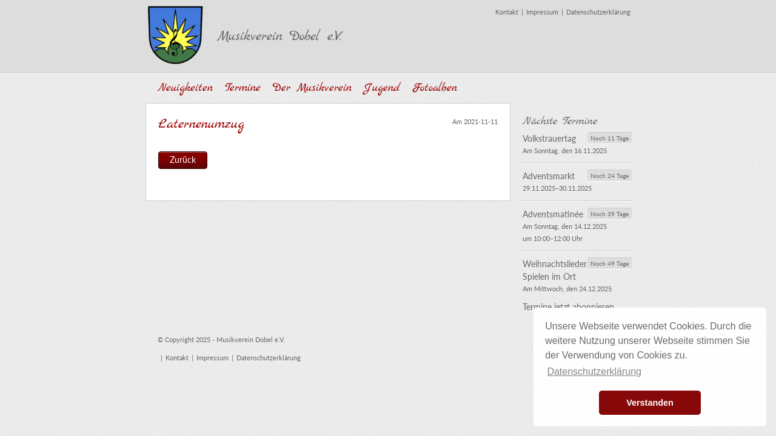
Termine (243, 88)
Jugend (382, 88)
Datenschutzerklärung (598, 12)
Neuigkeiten (185, 88)
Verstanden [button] (650, 403)
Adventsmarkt (549, 176)
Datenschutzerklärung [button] (594, 371)
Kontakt (506, 12)
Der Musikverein (312, 88)
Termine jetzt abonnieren (568, 307)
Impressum (542, 12)
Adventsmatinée (553, 214)
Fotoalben (434, 88)
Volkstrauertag (549, 138)
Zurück (183, 159)
